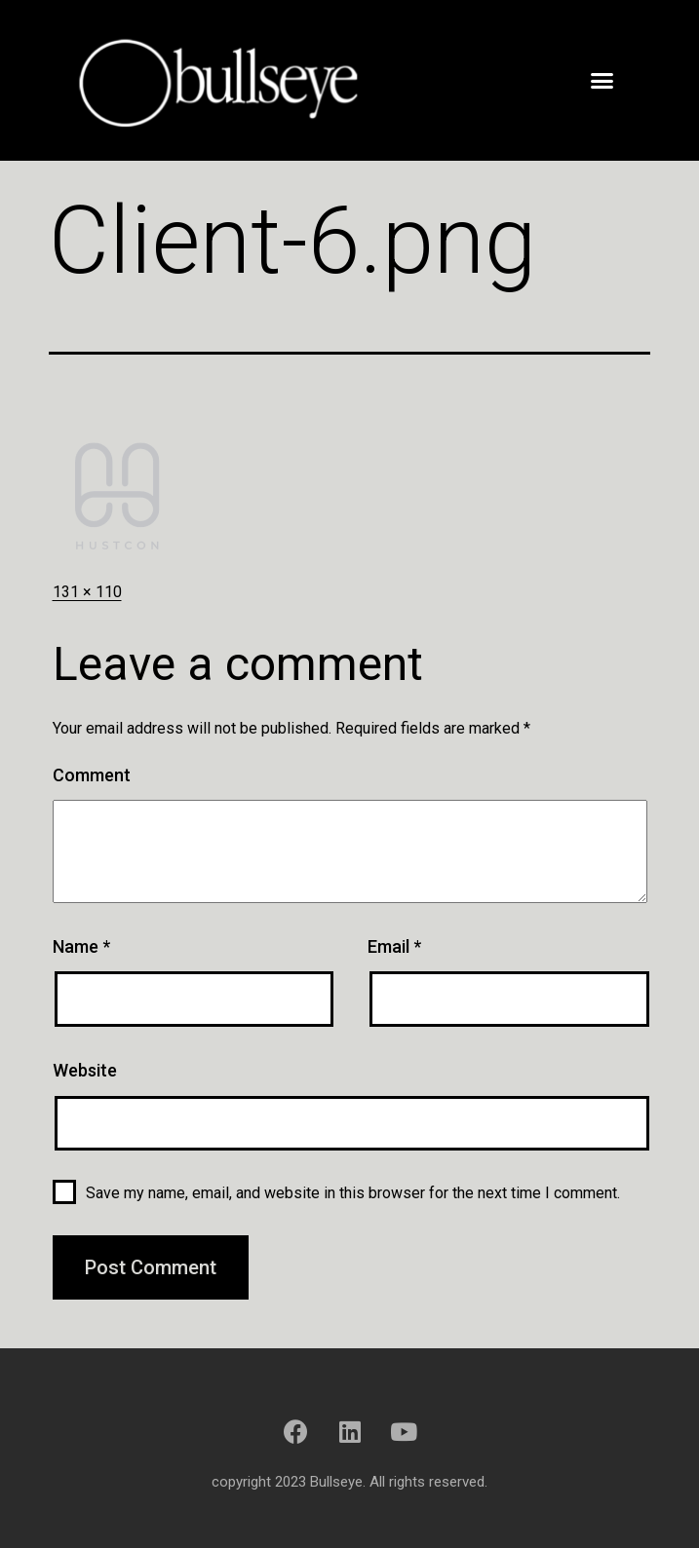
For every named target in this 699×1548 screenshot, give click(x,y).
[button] (602, 79)
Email (394, 946)
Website (85, 1070)
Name (81, 946)
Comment (92, 775)
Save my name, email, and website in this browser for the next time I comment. (353, 1193)
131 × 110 (87, 592)
